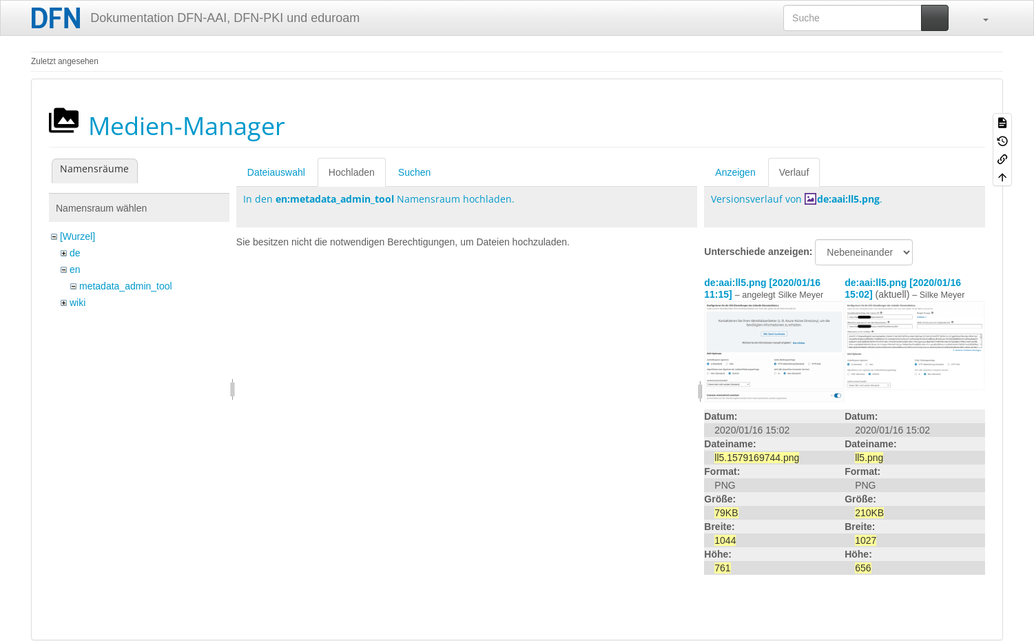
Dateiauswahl (276, 172)
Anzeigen (735, 172)
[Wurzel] (77, 236)
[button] (979, 18)
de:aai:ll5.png (848, 198)
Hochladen (352, 172)
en (75, 269)
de (75, 252)
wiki (77, 302)
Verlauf (794, 172)
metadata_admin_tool (125, 286)
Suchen (414, 172)
